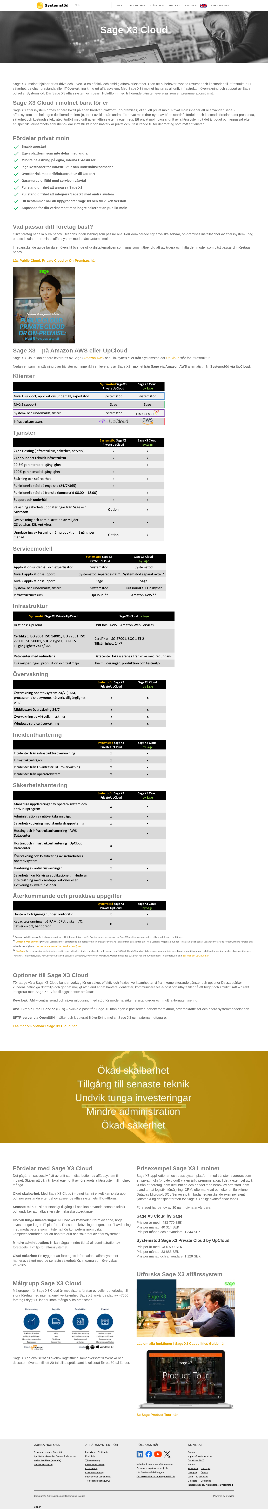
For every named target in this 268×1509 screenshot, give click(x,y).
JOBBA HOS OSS (220, 5)
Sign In (37, 1507)
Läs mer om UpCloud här (196, 955)
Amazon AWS (93, 358)
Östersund (206, 1480)
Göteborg (192, 1480)
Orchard (230, 1496)
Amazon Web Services (27, 941)
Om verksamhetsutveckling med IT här (156, 1476)
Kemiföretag (91, 1468)
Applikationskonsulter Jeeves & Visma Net (55, 1456)
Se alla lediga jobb (43, 1464)
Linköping (193, 1472)
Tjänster (157, 5)
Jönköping (206, 1468)
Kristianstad (202, 1476)
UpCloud (172, 358)
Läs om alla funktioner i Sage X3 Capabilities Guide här (181, 1343)
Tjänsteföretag (92, 1460)
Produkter (137, 5)
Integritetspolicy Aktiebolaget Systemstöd (210, 1485)
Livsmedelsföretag (94, 1472)
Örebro (204, 1472)
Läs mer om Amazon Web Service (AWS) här (58, 946)
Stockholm (193, 1468)
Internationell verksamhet (98, 1476)
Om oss (190, 5)
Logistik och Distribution (97, 1452)
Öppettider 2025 (196, 1460)
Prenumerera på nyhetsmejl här (152, 1468)
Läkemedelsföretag (94, 1464)
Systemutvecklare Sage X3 (48, 1452)
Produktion (90, 1456)
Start (120, 5)
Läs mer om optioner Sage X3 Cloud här (45, 1026)
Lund (190, 1476)
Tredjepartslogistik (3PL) (97, 1480)
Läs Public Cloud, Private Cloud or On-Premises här (54, 260)
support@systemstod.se (200, 1456)
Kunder (174, 5)
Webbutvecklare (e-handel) (47, 1460)
